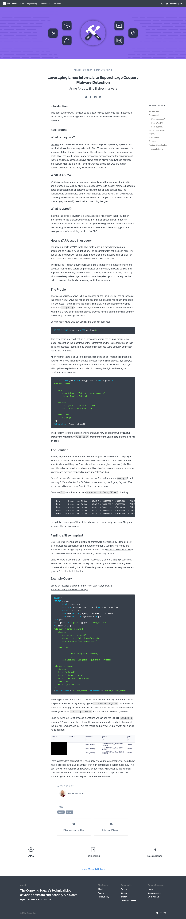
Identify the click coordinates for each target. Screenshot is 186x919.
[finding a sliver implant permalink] (49, 534)
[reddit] (95, 97)
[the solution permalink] (49, 449)
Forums (124, 887)
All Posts (57, 3)
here (126, 250)
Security (61, 810)
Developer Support (128, 899)
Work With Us (153, 895)
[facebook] (90, 97)
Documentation (154, 891)
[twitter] (86, 97)
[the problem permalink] (49, 289)
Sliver (53, 540)
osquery (55, 144)
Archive (101, 891)
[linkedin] (100, 97)
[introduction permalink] (49, 106)
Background (153, 115)
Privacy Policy (103, 895)
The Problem (154, 137)
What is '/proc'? (157, 127)
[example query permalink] (49, 577)
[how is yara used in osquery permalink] (49, 240)
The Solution (154, 141)
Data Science (45, 3)
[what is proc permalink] (49, 208)
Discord (124, 891)
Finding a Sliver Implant (158, 145)
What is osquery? (158, 119)
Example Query (157, 149)
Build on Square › (176, 2)
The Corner (10, 3)
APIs (22, 3)
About (100, 887)
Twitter (124, 895)
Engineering (32, 3)
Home (150, 887)
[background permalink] (49, 129)
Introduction (154, 111)
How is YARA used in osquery (157, 132)
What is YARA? (157, 123)
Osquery (69, 810)
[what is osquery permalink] (49, 137)
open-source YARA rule (118, 548)
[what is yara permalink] (49, 175)
